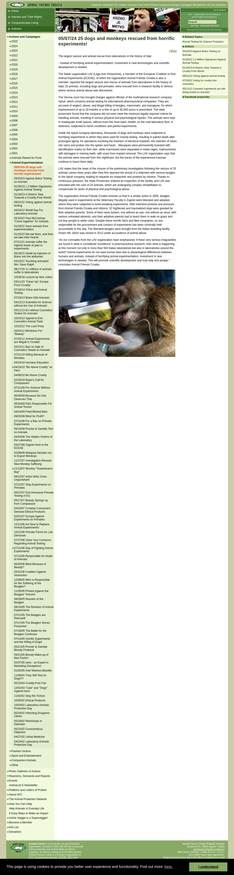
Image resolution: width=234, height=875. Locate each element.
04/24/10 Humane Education (31, 362)
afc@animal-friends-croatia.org (209, 849)
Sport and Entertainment (26, 755)
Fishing (154, 5)
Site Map (194, 25)
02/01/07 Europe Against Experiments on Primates (29, 518)
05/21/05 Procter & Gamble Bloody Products (30, 648)
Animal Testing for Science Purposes (203, 41)
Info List (211, 5)
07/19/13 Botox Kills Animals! (32, 297)
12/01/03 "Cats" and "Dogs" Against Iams (31, 689)
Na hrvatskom (219, 10)
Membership (199, 5)
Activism (16, 28)
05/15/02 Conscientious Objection (28, 730)
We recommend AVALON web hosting (204, 30)
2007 (15, 125)
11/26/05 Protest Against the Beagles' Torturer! (31, 592)
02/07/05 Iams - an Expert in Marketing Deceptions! (31, 664)
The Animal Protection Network (28, 799)
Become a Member (20, 822)
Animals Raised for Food (27, 157)
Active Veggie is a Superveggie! (28, 817)
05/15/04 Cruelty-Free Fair (30, 683)
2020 (15, 64)
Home (15, 11)
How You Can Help (20, 804)
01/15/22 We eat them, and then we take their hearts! (33, 236)
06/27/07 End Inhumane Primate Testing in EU (34, 494)
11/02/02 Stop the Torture (29, 695)
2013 (15, 97)
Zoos (140, 5)
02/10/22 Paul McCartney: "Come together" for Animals (31, 220)
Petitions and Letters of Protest (28, 790)
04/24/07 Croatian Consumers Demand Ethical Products (32, 510)
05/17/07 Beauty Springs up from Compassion (31, 502)
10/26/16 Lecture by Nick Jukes (33, 277)
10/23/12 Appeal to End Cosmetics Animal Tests (28, 320)
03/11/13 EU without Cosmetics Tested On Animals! (33, 312)
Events (13, 780)
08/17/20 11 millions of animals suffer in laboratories (33, 271)
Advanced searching (209, 25)
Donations (221, 5)
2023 (15, 50)
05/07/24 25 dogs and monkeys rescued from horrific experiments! (29, 170)
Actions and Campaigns (24, 36)
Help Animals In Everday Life (26, 808)
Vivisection (108, 5)
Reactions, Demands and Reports (29, 776)
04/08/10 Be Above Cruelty (30, 375)
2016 (15, 83)
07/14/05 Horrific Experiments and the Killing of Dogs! (32, 640)
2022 (15, 55)
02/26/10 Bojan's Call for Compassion (29, 381)
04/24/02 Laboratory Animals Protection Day (31, 743)
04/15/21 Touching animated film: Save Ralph (31, 263)
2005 (15, 134)
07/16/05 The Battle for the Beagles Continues (30, 632)
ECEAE (62, 857)
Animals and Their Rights (26, 17)
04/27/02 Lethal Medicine (29, 736)
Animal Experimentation (27, 162)
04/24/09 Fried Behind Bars (31, 411)
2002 (15, 148)
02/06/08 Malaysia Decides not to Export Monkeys (33, 454)
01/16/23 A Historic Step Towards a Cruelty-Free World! (32, 196)
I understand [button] (208, 867)
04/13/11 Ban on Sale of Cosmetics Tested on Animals (32, 348)
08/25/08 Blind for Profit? (29, 416)
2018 (15, 74)
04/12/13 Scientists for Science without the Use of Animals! (33, 304)
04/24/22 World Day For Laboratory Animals (28, 212)
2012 (15, 101)
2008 (15, 120)
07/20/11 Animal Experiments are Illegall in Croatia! (32, 340)
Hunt (146, 5)
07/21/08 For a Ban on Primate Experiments (33, 422)
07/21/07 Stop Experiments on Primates (32, 486)
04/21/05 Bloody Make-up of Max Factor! (31, 656)
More (173, 51)
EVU (31, 857)
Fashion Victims (21, 751)
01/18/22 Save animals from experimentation (31, 228)
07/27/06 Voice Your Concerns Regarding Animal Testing (32, 541)
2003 (15, 144)
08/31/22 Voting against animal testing (204, 75)
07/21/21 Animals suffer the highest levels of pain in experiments (30, 245)
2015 (15, 88)
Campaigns (186, 5)
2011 (15, 106)
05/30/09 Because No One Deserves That (30, 397)
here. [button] (168, 867)
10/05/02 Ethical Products (29, 700)
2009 (15, 116)
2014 (15, 92)
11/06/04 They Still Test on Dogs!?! (30, 677)
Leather (123, 5)
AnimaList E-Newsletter (23, 785)
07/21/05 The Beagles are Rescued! (30, 616)
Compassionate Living (24, 22)
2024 (15, 46)
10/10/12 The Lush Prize (29, 326)
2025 (15, 41)
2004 (15, 139)
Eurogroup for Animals (46, 857)
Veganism (96, 5)
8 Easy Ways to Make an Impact (28, 813)
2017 (15, 78)
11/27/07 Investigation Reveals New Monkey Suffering (33, 462)
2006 (15, 130)
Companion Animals (169, 5)
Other (15, 765)
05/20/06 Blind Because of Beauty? (30, 565)
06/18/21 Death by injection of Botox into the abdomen (32, 255)
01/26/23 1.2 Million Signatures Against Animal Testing (33, 188)
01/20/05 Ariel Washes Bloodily (33, 670)
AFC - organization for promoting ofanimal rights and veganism (204, 15)
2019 (15, 69)
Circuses (132, 5)
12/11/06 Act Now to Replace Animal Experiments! (32, 526)
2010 (15, 111)
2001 (15, 153)
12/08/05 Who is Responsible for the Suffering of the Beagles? (32, 583)
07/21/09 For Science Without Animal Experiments (32, 389)
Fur (116, 5)
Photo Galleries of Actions (24, 771)
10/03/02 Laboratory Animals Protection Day (31, 706)
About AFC (15, 794)
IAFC (70, 857)
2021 (15, 60)
